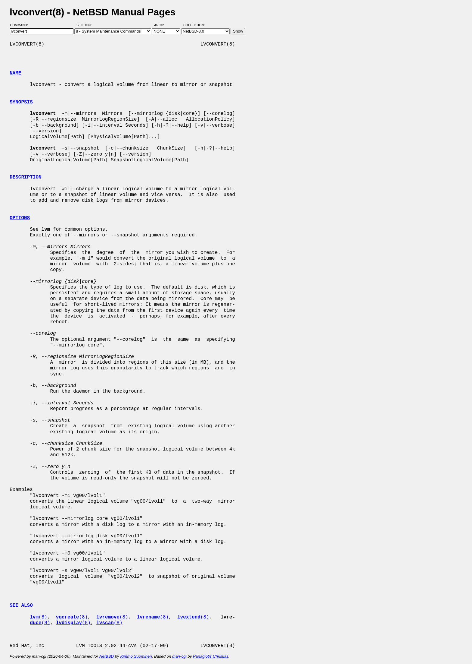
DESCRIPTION (26, 177)
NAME (15, 73)
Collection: (194, 25)
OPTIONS (20, 218)
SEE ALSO (21, 605)
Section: (85, 25)
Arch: (161, 25)
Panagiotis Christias (210, 656)
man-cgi (179, 656)
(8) (38, 617)
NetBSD (106, 656)
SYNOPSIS (21, 102)
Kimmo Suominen (136, 656)
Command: (21, 25)
